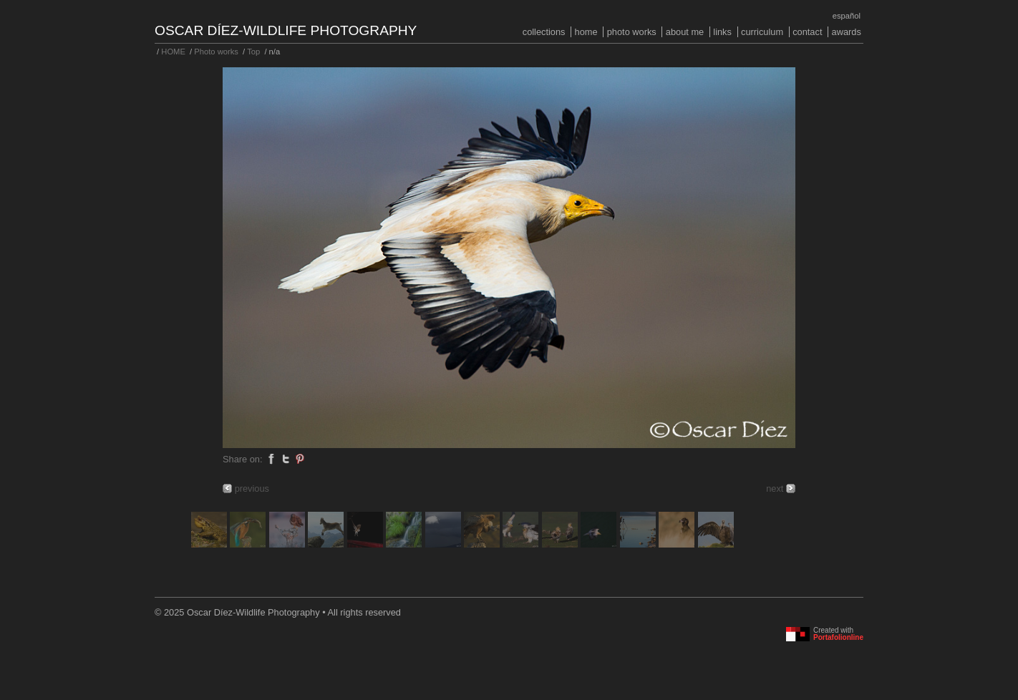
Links (722, 31)
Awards (846, 31)
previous (252, 488)
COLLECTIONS (544, 31)
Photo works (631, 31)
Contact (807, 31)
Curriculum (762, 31)
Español (847, 15)
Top (253, 51)
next (774, 488)
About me (685, 31)
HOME (586, 31)
